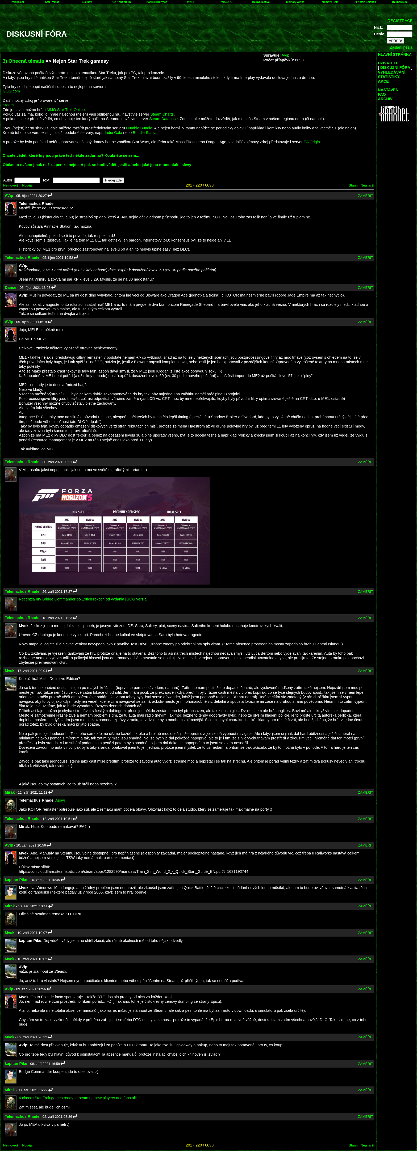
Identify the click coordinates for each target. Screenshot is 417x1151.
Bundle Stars (144, 132)
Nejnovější (11, 185)
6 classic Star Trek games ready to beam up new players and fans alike (79, 1098)
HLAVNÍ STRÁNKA (395, 54)
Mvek (9, 670)
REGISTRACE (399, 21)
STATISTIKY (389, 77)
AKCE (383, 81)
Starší (353, 185)
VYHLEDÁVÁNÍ (391, 72)
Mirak (10, 792)
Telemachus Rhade (22, 257)
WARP (191, 2)
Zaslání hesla (401, 47)
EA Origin (312, 142)
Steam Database (163, 119)
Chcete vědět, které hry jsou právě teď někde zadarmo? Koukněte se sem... (71, 155)
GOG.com (11, 91)
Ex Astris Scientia (365, 2)
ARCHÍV (385, 99)
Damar (11, 287)
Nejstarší (367, 185)
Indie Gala (113, 132)
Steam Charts (162, 114)
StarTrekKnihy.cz (156, 2)
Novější (28, 185)
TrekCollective (261, 2)
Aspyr (60, 800)
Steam (8, 105)
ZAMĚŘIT (365, 196)
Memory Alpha (295, 2)
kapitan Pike (16, 880)
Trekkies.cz (17, 2)
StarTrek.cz (52, 2)
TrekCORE (225, 2)
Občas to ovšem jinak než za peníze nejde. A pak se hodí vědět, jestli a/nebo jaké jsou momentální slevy (97, 165)
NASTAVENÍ (388, 90)
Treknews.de (400, 2)
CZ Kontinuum (121, 2)
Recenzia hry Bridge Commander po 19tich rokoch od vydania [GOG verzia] (83, 599)
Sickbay (87, 2)
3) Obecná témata (23, 61)
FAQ (382, 94)
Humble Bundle (139, 128)
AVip (285, 55)
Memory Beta (330, 2)
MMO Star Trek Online (66, 110)
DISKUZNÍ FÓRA (395, 67)
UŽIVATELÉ (388, 63)
